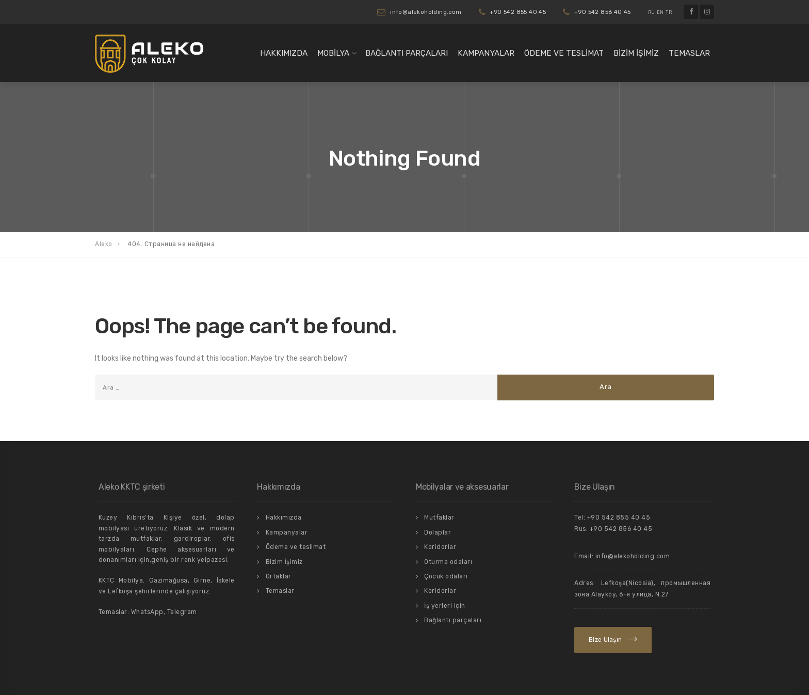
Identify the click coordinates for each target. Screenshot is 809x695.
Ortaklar (279, 576)
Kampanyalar (486, 53)
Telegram (182, 612)
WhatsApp (147, 612)
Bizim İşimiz (636, 53)
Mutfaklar (439, 517)
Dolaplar (437, 532)
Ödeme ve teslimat (564, 53)
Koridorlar (440, 547)
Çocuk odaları (446, 576)
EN (660, 12)
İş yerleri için (444, 605)
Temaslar (689, 53)
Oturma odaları (448, 561)
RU (651, 12)
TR (669, 12)
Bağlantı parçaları (406, 53)
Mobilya (333, 53)
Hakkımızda (284, 53)
